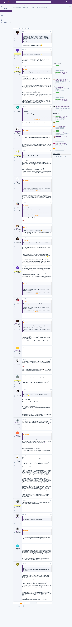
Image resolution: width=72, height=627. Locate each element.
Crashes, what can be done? (60, 143)
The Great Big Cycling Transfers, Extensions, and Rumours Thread (62, 137)
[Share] (49, 31)
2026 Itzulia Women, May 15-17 (61, 126)
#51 (51, 31)
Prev (15, 28)
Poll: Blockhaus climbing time (62, 121)
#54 (51, 106)
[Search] (33, 2)
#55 (51, 128)
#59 (51, 225)
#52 (51, 49)
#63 (51, 320)
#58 (51, 202)
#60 (51, 237)
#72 (51, 514)
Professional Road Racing (59, 70)
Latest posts (56, 113)
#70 (51, 455)
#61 (51, 266)
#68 (51, 419)
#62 (51, 298)
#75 (51, 563)
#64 (51, 347)
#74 (51, 545)
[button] (2, 2)
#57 (51, 178)
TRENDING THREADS (57, 63)
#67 (51, 389)
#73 (51, 528)
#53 (51, 66)
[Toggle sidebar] (70, 7)
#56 (51, 150)
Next (28, 28)
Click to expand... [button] (37, 119)
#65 (51, 359)
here (44, 442)
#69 (51, 432)
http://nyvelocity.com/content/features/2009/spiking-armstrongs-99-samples (36, 540)
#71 (51, 500)
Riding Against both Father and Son (61, 148)
